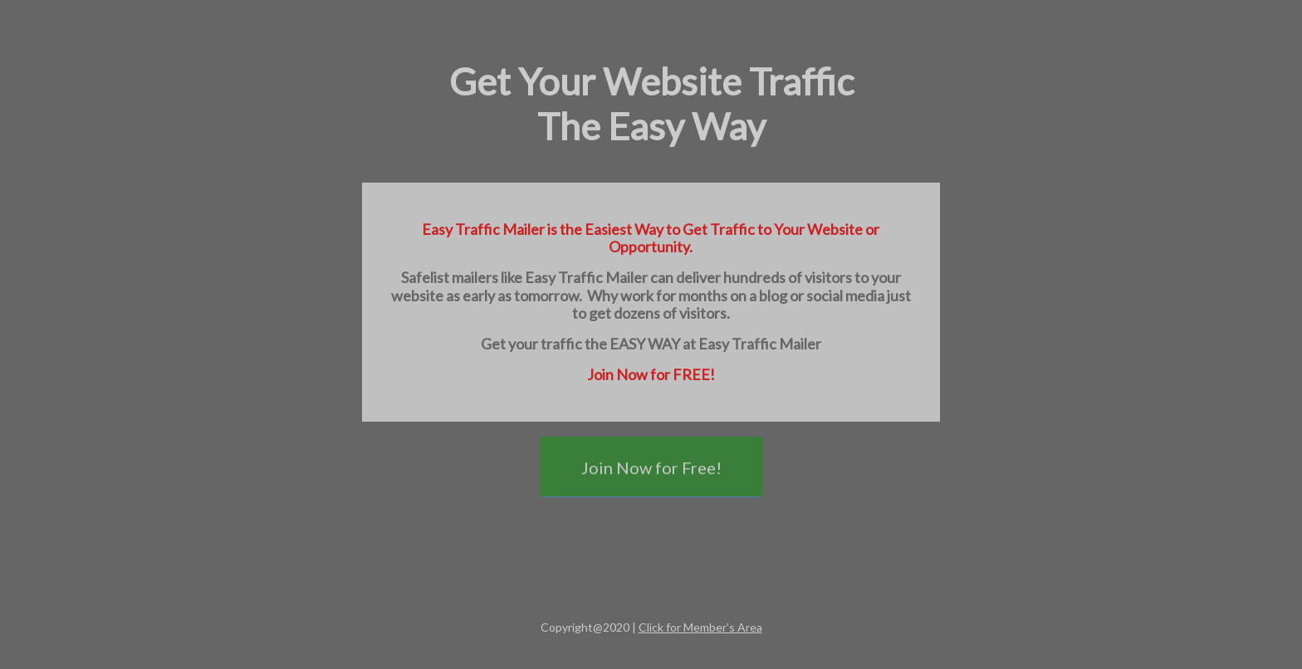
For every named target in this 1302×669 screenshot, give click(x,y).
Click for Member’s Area (700, 627)
